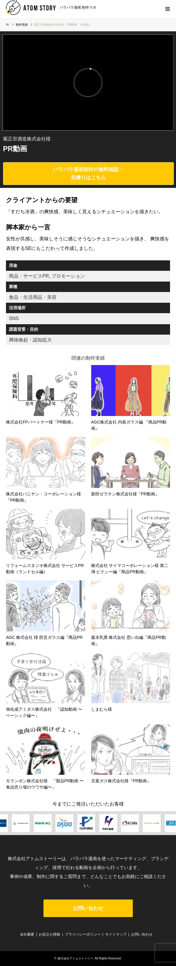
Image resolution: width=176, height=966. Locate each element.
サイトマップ (116, 934)
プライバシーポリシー (83, 934)
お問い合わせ (88, 908)
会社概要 (27, 934)
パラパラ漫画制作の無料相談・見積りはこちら (88, 173)
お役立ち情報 (49, 934)
